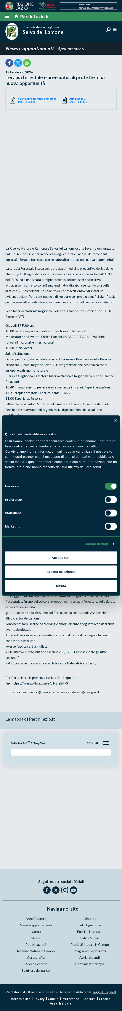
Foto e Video (89, 938)
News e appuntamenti (29, 48)
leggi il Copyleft (104, 992)
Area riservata (60, 1003)
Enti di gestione (89, 925)
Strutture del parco (36, 970)
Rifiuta (61, 586)
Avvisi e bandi (89, 957)
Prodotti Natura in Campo (89, 944)
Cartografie (36, 957)
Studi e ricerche (35, 964)
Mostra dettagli (97, 544)
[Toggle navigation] (106, 742)
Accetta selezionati (60, 572)
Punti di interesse (89, 931)
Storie (35, 938)
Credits (104, 999)
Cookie (53, 999)
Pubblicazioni (36, 944)
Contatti (89, 999)
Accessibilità (20, 999)
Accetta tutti (61, 557)
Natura (35, 931)
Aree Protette (36, 918)
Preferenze (70, 999)
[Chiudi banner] (115, 420)
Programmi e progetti (90, 951)
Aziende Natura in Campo (36, 951)
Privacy (39, 999)
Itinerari (90, 918)
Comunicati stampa (89, 964)
